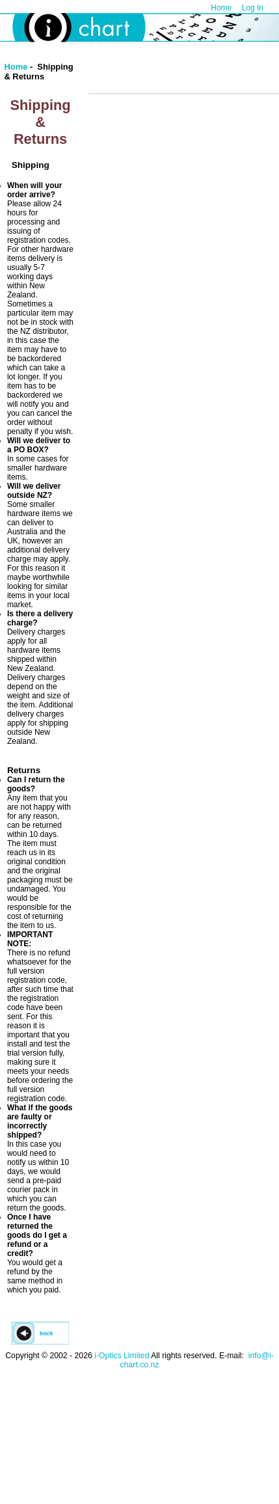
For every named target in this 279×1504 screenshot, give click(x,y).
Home (221, 7)
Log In (252, 7)
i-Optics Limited (121, 1355)
